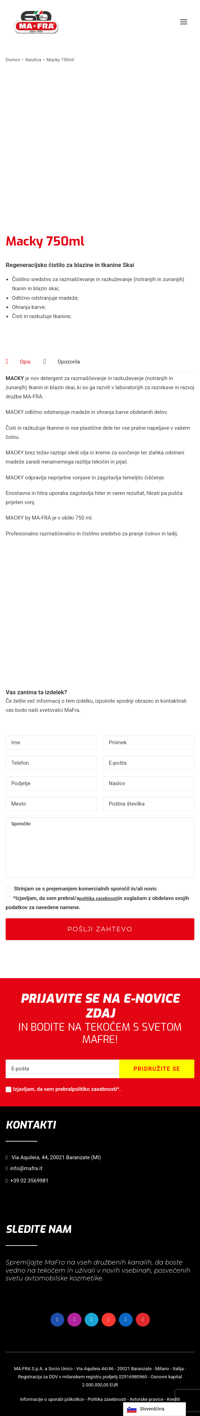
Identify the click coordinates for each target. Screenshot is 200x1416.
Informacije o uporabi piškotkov (52, 1399)
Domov (13, 59)
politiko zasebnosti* (95, 1089)
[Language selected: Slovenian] (154, 1409)
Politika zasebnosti (106, 1399)
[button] (184, 22)
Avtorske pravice (146, 1399)
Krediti (173, 1399)
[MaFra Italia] (36, 22)
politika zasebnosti (98, 898)
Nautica (33, 59)
